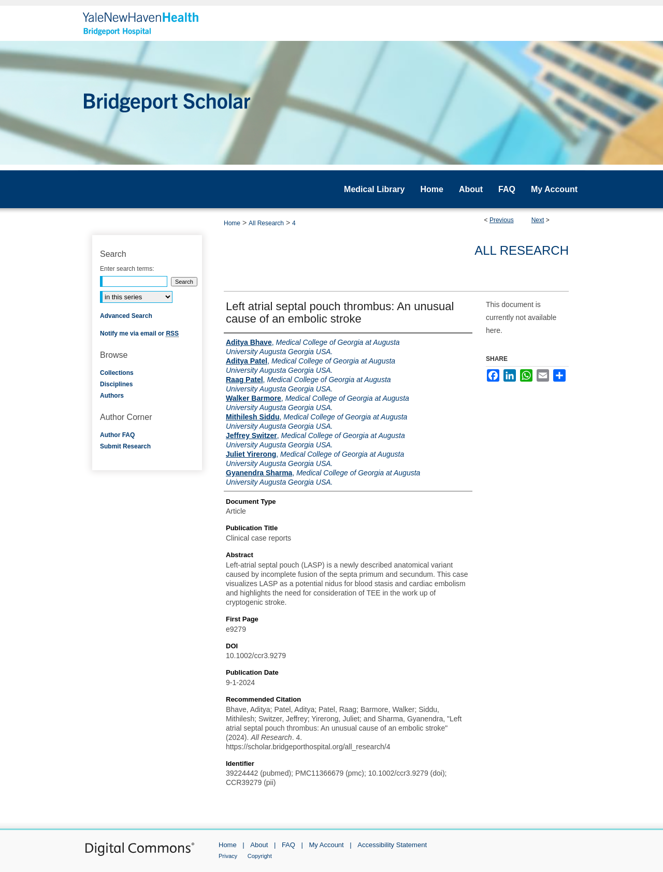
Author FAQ (117, 435)
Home (232, 223)
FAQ (288, 845)
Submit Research (125, 446)
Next (537, 220)
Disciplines (116, 384)
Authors (112, 395)
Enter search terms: (127, 268)
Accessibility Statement (392, 845)
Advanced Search (126, 315)
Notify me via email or (139, 333)
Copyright (260, 856)
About (259, 845)
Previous (501, 220)
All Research (266, 223)
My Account (326, 845)
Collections (117, 372)
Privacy (228, 856)
